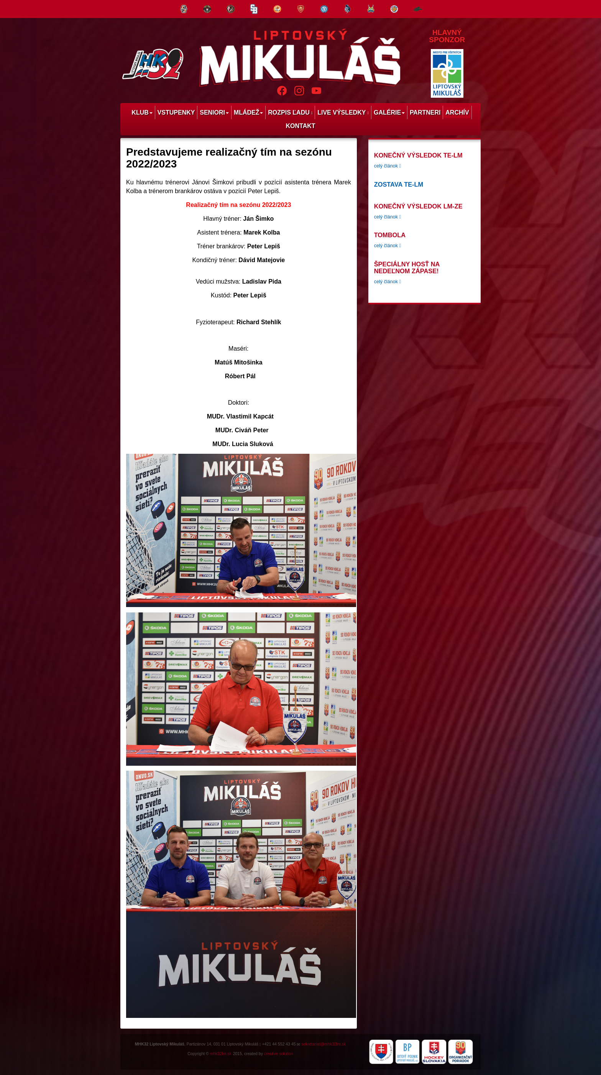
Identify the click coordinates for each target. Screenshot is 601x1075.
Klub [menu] (141, 112)
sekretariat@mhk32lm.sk (323, 1044)
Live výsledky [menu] (343, 112)
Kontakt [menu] (300, 126)
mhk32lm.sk (221, 1053)
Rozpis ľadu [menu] (290, 112)
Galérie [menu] (389, 112)
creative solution (278, 1053)
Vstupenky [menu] (176, 112)
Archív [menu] (457, 112)
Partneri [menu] (425, 112)
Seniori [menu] (214, 112)
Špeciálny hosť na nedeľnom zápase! (407, 267)
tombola (390, 234)
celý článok (387, 166)
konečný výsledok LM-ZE (418, 206)
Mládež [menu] (248, 112)
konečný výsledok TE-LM (418, 155)
